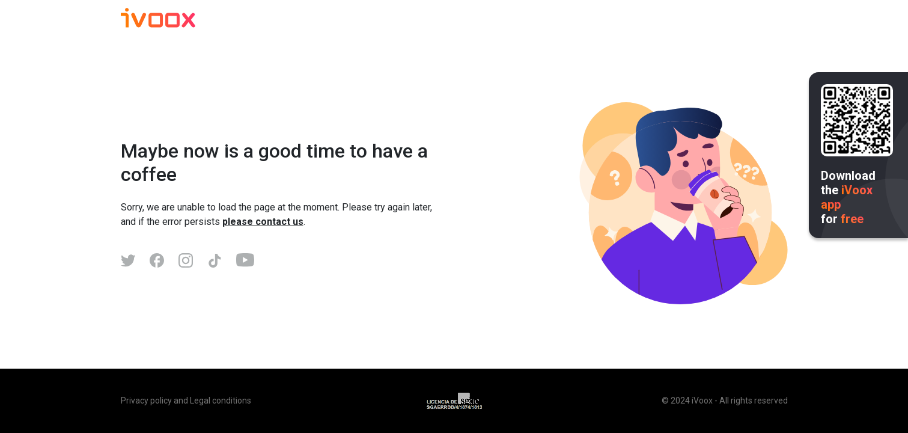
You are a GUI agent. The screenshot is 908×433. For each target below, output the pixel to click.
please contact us (262, 221)
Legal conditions (220, 400)
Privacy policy (146, 400)
